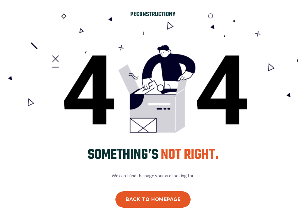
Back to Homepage (153, 199)
